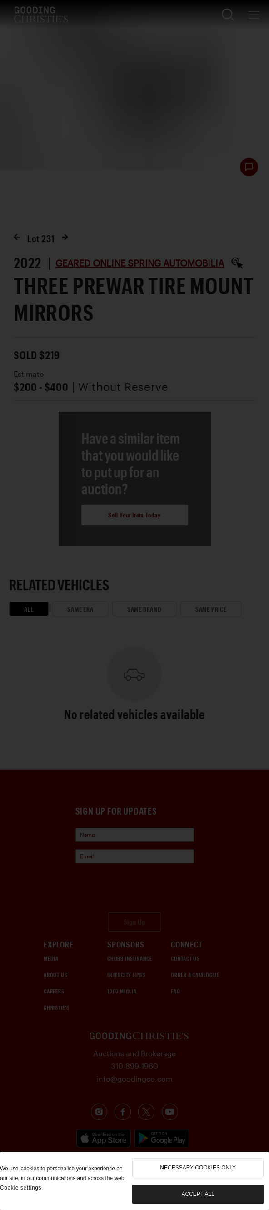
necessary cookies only (198, 1167)
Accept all (197, 1194)
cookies (29, 1168)
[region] (134, 1181)
